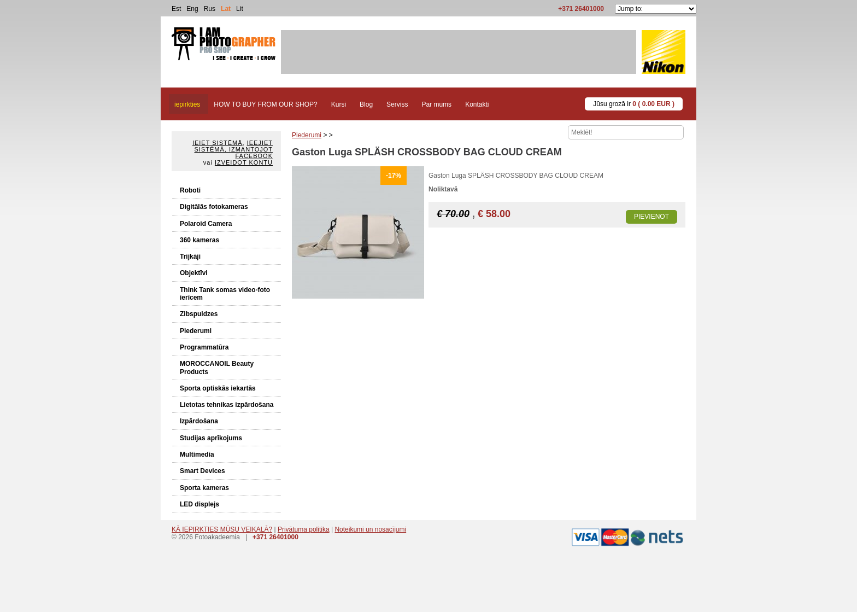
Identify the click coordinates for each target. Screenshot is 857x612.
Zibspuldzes (199, 314)
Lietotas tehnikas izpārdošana (226, 405)
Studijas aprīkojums (211, 438)
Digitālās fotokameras (214, 207)
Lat (226, 9)
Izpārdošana (199, 421)
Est (176, 9)
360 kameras (199, 240)
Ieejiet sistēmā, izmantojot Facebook (234, 149)
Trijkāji (190, 256)
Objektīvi (194, 273)
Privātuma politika (304, 529)
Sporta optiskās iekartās (218, 388)
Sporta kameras (204, 488)
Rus (209, 9)
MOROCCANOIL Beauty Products (217, 367)
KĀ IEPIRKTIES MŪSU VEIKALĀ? (222, 529)
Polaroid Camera (206, 224)
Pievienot (651, 216)
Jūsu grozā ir (633, 104)
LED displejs (199, 504)
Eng (192, 9)
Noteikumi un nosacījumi (370, 529)
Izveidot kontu (244, 162)
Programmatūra (204, 347)
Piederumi (196, 331)
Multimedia (197, 454)
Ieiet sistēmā (217, 142)
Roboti (190, 190)
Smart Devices (202, 471)
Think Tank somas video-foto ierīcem (225, 293)
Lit (239, 9)
